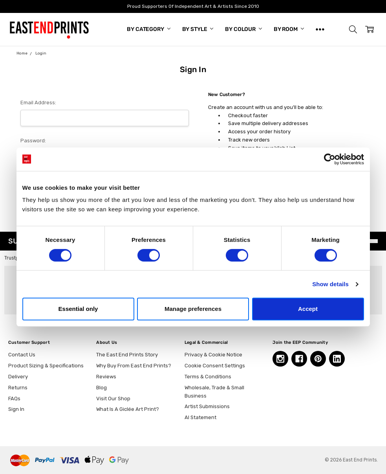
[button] (353, 29)
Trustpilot (15, 258)
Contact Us (21, 355)
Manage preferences (193, 308)
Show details (330, 284)
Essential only (78, 308)
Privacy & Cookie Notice (213, 355)
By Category (148, 29)
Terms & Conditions (208, 377)
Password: (33, 140)
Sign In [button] (16, 409)
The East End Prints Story (127, 355)
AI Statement (200, 417)
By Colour (243, 29)
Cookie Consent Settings (215, 366)
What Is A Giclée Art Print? (127, 409)
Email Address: (38, 102)
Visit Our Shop (113, 398)
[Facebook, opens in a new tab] (299, 359)
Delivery (18, 377)
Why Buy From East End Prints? (133, 366)
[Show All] (320, 29)
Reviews (106, 377)
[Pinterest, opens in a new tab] (318, 359)
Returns (17, 387)
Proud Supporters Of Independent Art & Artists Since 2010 (193, 6)
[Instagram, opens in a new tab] (280, 359)
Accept (308, 308)
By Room (289, 29)
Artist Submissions (207, 406)
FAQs (14, 398)
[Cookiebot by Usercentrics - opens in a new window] (329, 159)
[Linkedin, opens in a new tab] (337, 359)
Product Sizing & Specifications (46, 366)
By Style (198, 29)
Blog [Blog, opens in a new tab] (101, 387)
